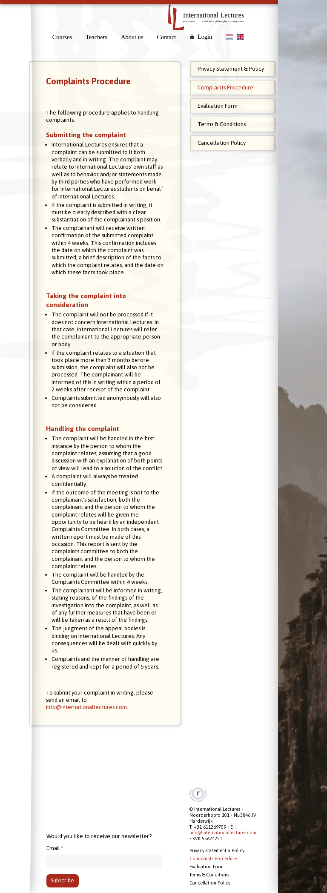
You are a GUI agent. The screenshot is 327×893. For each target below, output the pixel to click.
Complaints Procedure (225, 87)
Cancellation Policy (222, 143)
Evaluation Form (218, 106)
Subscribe (62, 881)
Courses (62, 37)
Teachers (96, 37)
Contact (166, 37)
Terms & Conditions (222, 124)
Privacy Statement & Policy (231, 69)
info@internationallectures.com (90, 759)
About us (132, 37)
